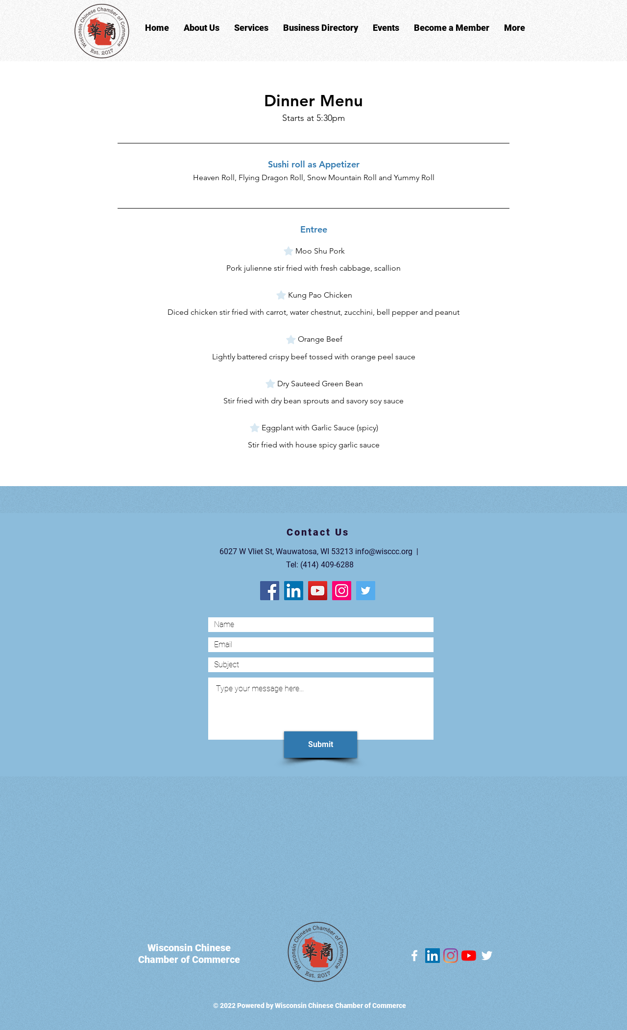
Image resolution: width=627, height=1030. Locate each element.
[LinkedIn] (293, 590)
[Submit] (320, 744)
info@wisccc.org (383, 551)
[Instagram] (341, 590)
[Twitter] (365, 590)
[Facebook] (269, 590)
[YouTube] (317, 590)
